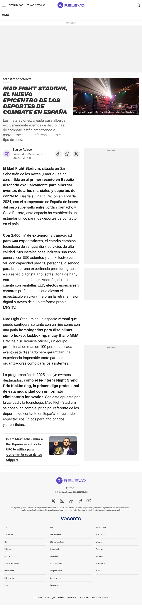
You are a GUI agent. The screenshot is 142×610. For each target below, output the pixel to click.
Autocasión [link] (100, 540)
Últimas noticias (35, 5)
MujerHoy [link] (99, 561)
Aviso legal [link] (50, 602)
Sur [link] (51, 533)
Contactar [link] (38, 602)
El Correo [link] (7, 554)
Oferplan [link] (99, 547)
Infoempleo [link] (54, 590)
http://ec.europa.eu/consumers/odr (107, 515)
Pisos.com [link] (100, 554)
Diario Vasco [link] (9, 576)
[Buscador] (138, 5)
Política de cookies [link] (100, 602)
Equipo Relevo (22, 149)
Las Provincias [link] (55, 540)
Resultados (16, 5)
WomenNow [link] (101, 533)
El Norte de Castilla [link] (11, 569)
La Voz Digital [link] (55, 554)
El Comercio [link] (9, 583)
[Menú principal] (3, 5)
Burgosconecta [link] (56, 576)
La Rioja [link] (7, 561)
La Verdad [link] (54, 561)
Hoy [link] (6, 547)
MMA (5, 15)
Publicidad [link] (84, 602)
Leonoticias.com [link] (56, 569)
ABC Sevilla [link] (8, 540)
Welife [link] (98, 576)
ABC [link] (6, 533)
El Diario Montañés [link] (57, 547)
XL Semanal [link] (100, 569)
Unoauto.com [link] (55, 583)
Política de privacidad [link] (67, 602)
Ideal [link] (6, 590)
